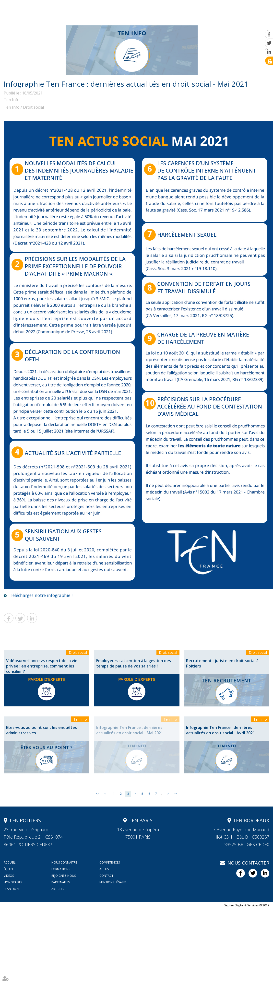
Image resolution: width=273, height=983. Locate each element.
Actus (185, 9)
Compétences (111, 9)
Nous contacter (248, 863)
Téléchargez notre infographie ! (43, 595)
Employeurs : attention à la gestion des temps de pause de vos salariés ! (133, 663)
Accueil (49, 9)
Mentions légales (112, 882)
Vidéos (204, 9)
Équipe (138, 9)
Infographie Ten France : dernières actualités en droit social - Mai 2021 (129, 730)
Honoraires (13, 882)
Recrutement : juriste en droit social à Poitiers (222, 663)
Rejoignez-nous (232, 9)
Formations (163, 9)
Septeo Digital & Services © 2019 (246, 905)
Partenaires (60, 882)
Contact (260, 9)
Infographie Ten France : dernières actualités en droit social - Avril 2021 (220, 730)
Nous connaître (77, 9)
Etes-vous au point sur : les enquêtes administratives (41, 730)
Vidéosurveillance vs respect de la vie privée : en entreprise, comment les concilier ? (41, 666)
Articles (57, 889)
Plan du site (13, 889)
